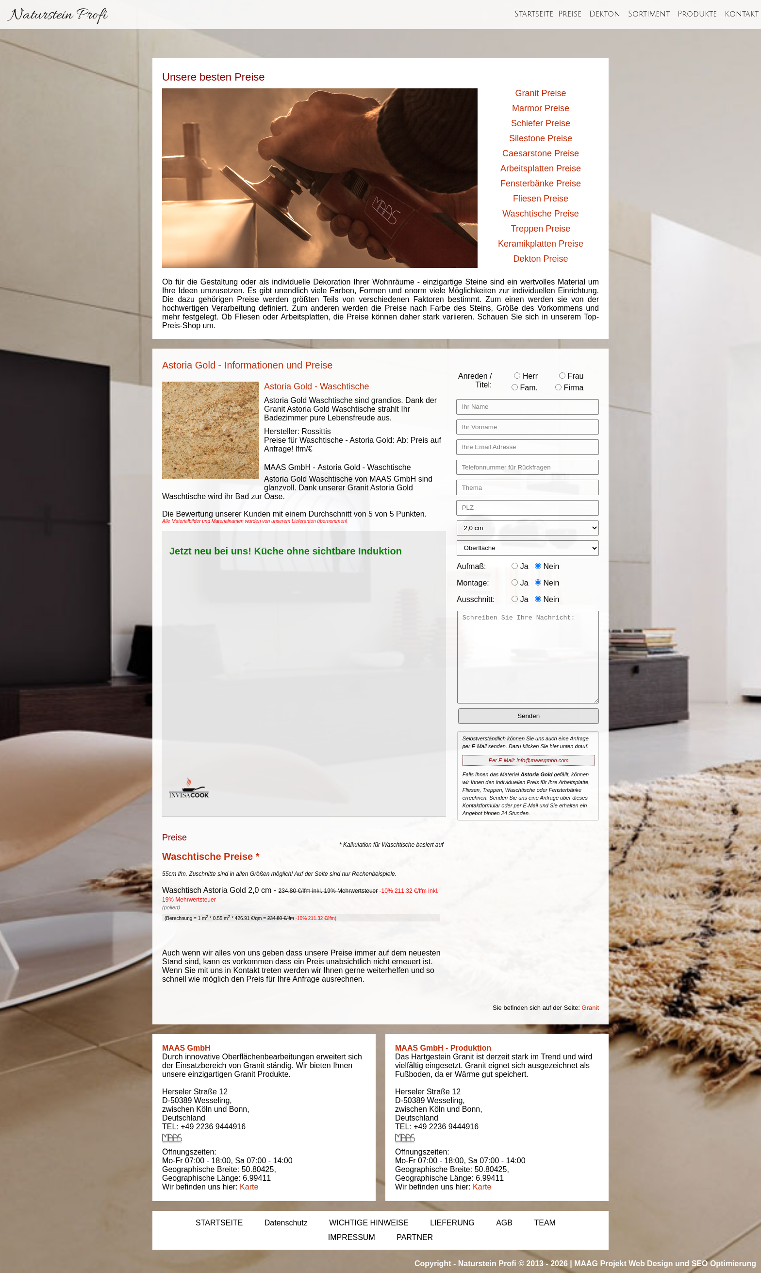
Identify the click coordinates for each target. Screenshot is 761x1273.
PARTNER (415, 1237)
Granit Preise (540, 93)
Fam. (525, 388)
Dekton (604, 14)
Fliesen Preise (540, 198)
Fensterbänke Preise (540, 183)
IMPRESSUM (351, 1237)
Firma (569, 388)
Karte (249, 1187)
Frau (571, 376)
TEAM (544, 1223)
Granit (590, 1007)
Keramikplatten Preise (540, 244)
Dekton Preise (540, 259)
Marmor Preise (540, 108)
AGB (504, 1223)
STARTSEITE (219, 1223)
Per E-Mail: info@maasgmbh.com (529, 760)
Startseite (533, 14)
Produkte (697, 14)
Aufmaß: (471, 566)
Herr (526, 376)
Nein (547, 566)
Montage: (473, 583)
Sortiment (649, 14)
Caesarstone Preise (540, 153)
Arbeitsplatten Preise (540, 168)
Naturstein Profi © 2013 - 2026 (513, 1263)
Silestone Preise (540, 138)
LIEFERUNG (452, 1223)
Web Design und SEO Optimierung (692, 1263)
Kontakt (742, 14)
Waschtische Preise (540, 213)
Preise (569, 14)
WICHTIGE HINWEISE (369, 1223)
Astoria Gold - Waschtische (316, 386)
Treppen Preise (540, 229)
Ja (520, 566)
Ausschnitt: (476, 599)
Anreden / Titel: (475, 380)
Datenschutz (286, 1223)
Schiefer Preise (540, 123)
